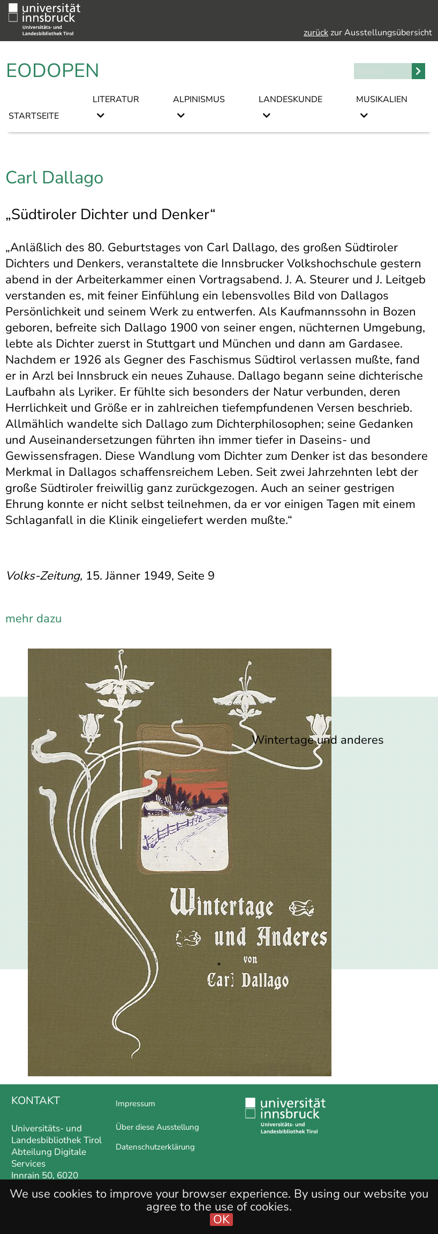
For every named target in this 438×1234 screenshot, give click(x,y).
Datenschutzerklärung (155, 1147)
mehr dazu (33, 619)
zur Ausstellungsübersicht (368, 32)
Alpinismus (199, 99)
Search (418, 71)
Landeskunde (290, 99)
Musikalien (381, 99)
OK (221, 1219)
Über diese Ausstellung (157, 1127)
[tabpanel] (219, 862)
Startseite (34, 116)
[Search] (383, 71)
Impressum (135, 1103)
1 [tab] (219, 964)
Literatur (116, 99)
